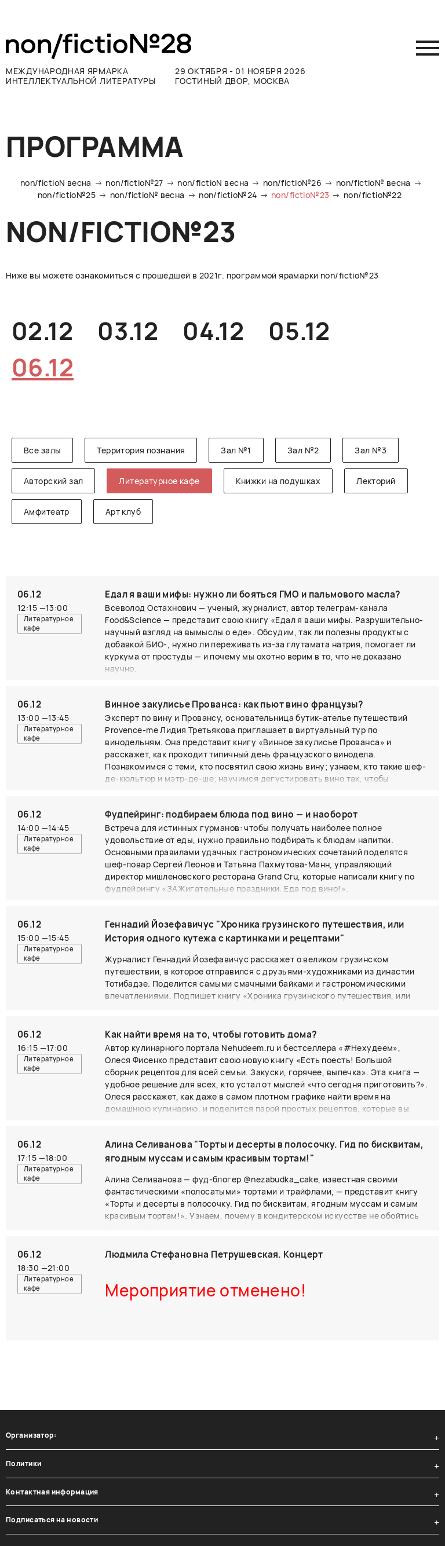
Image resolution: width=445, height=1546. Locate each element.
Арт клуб (123, 511)
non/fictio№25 (67, 194)
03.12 (127, 330)
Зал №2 (303, 450)
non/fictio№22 (373, 194)
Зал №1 (236, 450)
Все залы (42, 450)
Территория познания (141, 450)
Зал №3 (370, 450)
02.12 (42, 330)
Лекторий (375, 480)
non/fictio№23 (300, 194)
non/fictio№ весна (373, 182)
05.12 (299, 330)
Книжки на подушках (278, 480)
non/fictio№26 (292, 182)
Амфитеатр (47, 511)
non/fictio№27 (134, 182)
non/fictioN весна (56, 182)
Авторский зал (53, 480)
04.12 (213, 330)
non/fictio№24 (228, 194)
